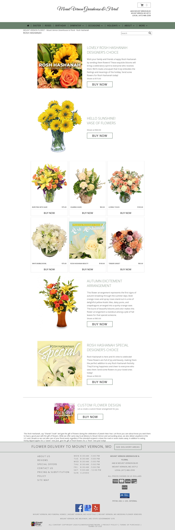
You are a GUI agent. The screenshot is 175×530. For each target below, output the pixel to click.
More (143, 25)
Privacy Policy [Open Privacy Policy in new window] (110, 524)
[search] (150, 33)
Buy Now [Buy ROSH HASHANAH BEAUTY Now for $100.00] (87, 269)
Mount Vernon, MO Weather (73, 518)
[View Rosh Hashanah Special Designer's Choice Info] (61, 363)
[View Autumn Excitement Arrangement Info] (61, 302)
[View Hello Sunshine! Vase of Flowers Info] (61, 127)
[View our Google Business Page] (87, 511)
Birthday (60, 25)
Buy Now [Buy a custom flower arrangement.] (90, 417)
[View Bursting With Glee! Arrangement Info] (49, 183)
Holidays (113, 25)
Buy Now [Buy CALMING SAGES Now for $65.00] (87, 213)
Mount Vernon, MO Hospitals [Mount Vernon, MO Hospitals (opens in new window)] (82, 514)
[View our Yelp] (96, 511)
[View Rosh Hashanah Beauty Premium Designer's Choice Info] (87, 240)
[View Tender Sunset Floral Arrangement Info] (125, 240)
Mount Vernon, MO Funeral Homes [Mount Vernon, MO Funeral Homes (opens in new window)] (49, 514)
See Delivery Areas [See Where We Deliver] (128, 447)
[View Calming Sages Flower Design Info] (87, 183)
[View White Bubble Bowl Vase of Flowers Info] (49, 240)
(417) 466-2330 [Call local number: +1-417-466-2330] (145, 15)
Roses (48, 25)
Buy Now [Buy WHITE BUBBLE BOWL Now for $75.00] (49, 269)
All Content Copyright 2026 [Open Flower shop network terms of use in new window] (63, 524)
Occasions (95, 25)
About (130, 25)
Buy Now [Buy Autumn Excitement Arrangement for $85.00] (99, 324)
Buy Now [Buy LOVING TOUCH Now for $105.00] (125, 213)
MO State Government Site (102, 518)
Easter (37, 25)
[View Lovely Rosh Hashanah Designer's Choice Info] (61, 66)
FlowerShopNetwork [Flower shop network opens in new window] (89, 524)
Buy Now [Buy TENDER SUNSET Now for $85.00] (125, 269)
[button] (144, 5)
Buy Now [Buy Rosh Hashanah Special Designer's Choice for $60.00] (99, 382)
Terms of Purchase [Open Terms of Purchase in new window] (130, 524)
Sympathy (77, 25)
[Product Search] (134, 33)
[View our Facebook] (79, 511)
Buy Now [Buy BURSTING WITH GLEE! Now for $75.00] (49, 213)
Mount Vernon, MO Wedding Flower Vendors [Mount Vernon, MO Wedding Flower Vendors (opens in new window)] (120, 514)
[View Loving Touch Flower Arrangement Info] (125, 183)
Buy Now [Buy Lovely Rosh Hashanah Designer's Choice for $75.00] (99, 84)
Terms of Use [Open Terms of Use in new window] (95, 526)
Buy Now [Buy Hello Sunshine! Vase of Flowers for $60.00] (99, 136)
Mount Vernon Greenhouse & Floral (87, 9)
